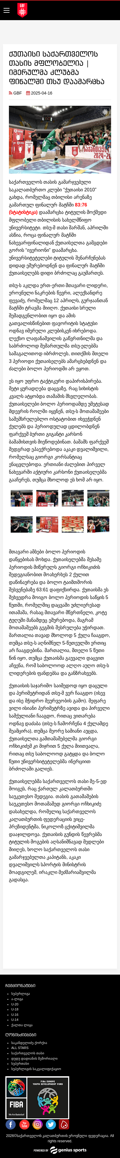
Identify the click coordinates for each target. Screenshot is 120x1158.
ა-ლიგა (17, 999)
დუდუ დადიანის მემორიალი (34, 1058)
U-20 (14, 1004)
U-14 (14, 1019)
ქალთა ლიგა (22, 1025)
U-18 (14, 1009)
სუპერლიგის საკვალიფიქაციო (36, 1069)
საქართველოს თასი (27, 1053)
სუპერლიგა (20, 993)
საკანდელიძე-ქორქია (29, 1043)
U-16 (14, 1014)
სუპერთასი (20, 1063)
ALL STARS (20, 1048)
